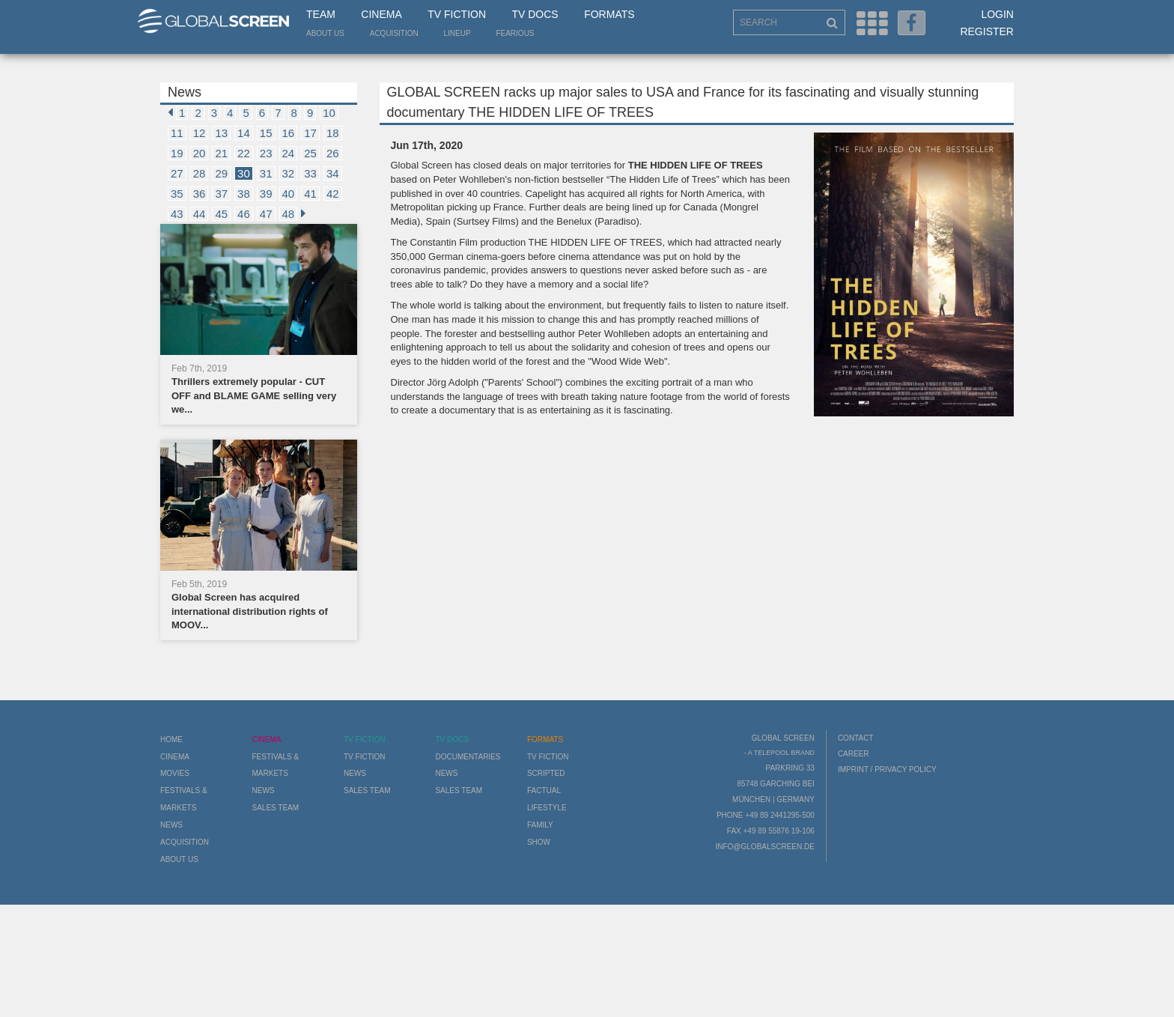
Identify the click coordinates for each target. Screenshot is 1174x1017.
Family (540, 825)
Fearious (515, 33)
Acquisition (394, 33)
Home (171, 739)
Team (320, 14)
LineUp (457, 33)
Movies (174, 773)
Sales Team (275, 808)
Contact (856, 738)
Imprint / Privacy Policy (887, 769)
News (171, 825)
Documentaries (467, 757)
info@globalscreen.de (764, 847)
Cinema (381, 14)
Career (853, 754)
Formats (609, 14)
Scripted (546, 773)
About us (325, 33)
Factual (544, 790)
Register (987, 31)
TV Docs (534, 14)
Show (538, 842)
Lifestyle (547, 808)
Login (997, 14)
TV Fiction (457, 14)
